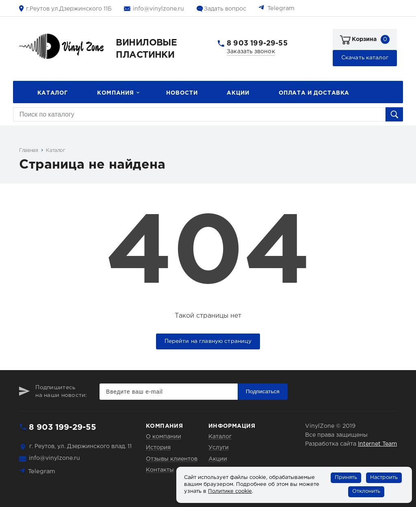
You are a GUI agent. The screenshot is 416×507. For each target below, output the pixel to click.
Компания (115, 93)
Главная (28, 150)
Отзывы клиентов (171, 459)
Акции (238, 93)
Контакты (160, 470)
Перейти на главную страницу (208, 341)
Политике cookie (230, 491)
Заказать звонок (251, 51)
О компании (163, 436)
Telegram (281, 8)
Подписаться (263, 391)
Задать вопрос (225, 8)
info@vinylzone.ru (158, 8)
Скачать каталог (364, 57)
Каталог (52, 93)
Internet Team (377, 444)
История (158, 447)
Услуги (218, 447)
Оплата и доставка (314, 93)
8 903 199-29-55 (257, 43)
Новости (181, 93)
